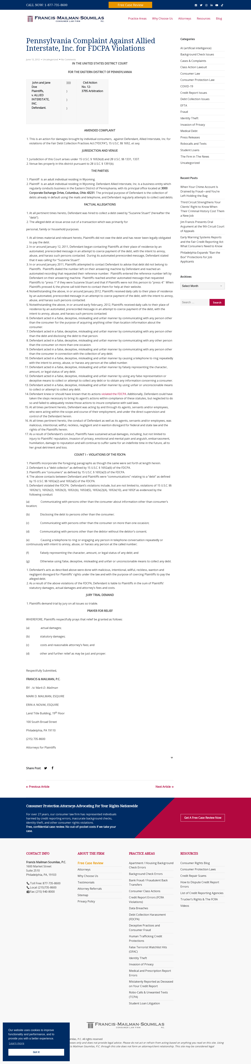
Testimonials (86, 882)
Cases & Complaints (193, 61)
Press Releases (190, 137)
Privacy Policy (86, 901)
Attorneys (184, 18)
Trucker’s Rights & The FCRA (199, 899)
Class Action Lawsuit (193, 67)
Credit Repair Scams (193, 876)
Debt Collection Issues (195, 99)
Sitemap (83, 895)
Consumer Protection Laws (198, 869)
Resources (203, 18)
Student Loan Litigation (144, 1003)
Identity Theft (189, 118)
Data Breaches (138, 908)
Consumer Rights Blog (195, 863)
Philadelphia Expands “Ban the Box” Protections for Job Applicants (200, 257)
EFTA (183, 105)
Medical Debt (188, 131)
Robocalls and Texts (193, 144)
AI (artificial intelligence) (195, 48)
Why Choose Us (162, 18)
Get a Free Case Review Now (202, 818)
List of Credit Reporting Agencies (201, 893)
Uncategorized (50, 59)
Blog (219, 18)
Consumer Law (190, 73)
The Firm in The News (194, 156)
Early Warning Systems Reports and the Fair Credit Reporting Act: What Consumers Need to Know (202, 241)
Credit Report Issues (193, 93)
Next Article (163, 787)
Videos (184, 906)
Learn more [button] (16, 1043)
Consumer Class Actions (144, 891)
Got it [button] (36, 1052)
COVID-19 (186, 86)
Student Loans (189, 150)
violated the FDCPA (113, 394)
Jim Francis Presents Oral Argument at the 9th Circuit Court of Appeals (202, 226)
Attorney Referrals (90, 889)
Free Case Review (130, 5)
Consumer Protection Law (197, 80)
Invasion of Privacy (192, 125)
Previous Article (39, 787)
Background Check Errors (146, 874)
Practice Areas (137, 18)
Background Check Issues (197, 54)
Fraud (184, 112)
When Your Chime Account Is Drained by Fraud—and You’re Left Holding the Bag (200, 191)
